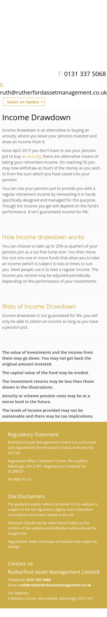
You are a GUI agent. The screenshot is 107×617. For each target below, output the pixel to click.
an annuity (31, 156)
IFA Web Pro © (19, 479)
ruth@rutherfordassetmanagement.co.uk (53, 88)
